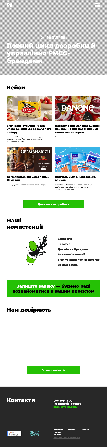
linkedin (85, 430)
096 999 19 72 (63, 400)
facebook (72, 430)
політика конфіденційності (67, 437)
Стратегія (65, 238)
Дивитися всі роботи (53, 204)
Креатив (64, 244)
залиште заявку (66, 406)
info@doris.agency (67, 403)
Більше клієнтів (53, 370)
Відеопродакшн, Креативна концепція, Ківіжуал (26, 185)
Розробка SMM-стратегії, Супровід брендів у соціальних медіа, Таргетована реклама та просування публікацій (25, 139)
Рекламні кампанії (71, 254)
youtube (57, 432)
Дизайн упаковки (62, 137)
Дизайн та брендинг (73, 249)
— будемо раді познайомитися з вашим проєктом (54, 289)
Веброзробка (68, 264)
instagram (58, 430)
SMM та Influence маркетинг (79, 259)
